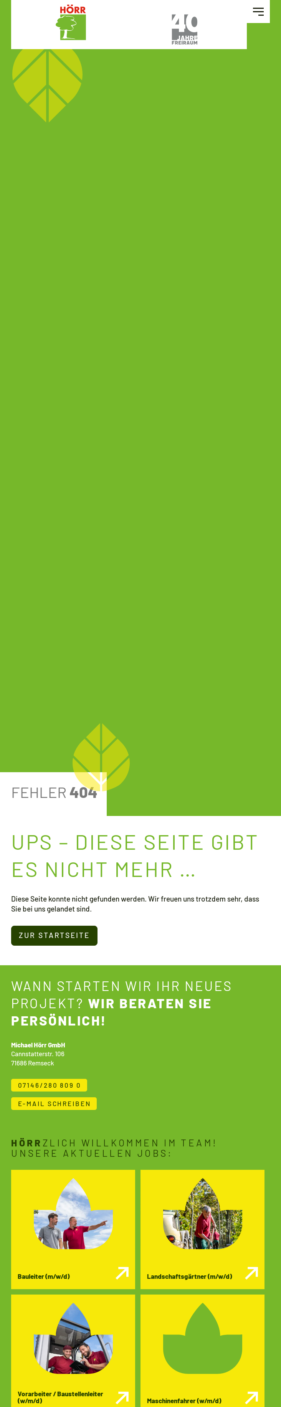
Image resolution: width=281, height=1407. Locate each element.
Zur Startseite (54, 935)
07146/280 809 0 (49, 1085)
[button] (258, 11)
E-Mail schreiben (54, 1103)
